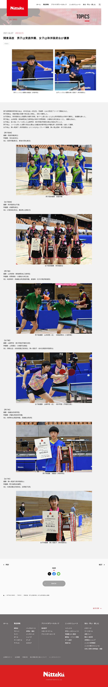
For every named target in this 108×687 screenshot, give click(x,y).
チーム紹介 (68, 640)
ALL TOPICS (13, 19)
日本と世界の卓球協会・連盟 (93, 648)
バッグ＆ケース (31, 628)
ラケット (16, 631)
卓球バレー (88, 634)
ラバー (16, 634)
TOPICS (19, 595)
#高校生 (6, 43)
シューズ (29, 637)
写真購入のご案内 (70, 634)
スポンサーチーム (47, 631)
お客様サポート (7, 657)
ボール (16, 637)
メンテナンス (30, 634)
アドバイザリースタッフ (59, 4)
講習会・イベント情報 (72, 637)
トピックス (68, 628)
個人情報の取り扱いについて (38, 657)
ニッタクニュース (74, 4)
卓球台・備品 (30, 631)
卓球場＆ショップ (90, 640)
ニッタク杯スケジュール (92, 645)
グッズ (28, 640)
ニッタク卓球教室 (90, 643)
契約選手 (44, 628)
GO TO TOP (96, 608)
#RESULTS (19, 33)
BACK (53, 583)
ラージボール (18, 640)
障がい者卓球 (89, 637)
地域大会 (68, 643)
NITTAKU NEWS (11, 595)
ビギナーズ (88, 628)
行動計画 (25, 657)
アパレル (16, 643)
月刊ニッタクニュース (72, 631)
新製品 (16, 628)
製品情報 (46, 4)
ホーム (38, 4)
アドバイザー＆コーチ (48, 634)
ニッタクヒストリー (55, 657)
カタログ (29, 643)
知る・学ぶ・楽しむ (89, 4)
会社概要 (17, 657)
